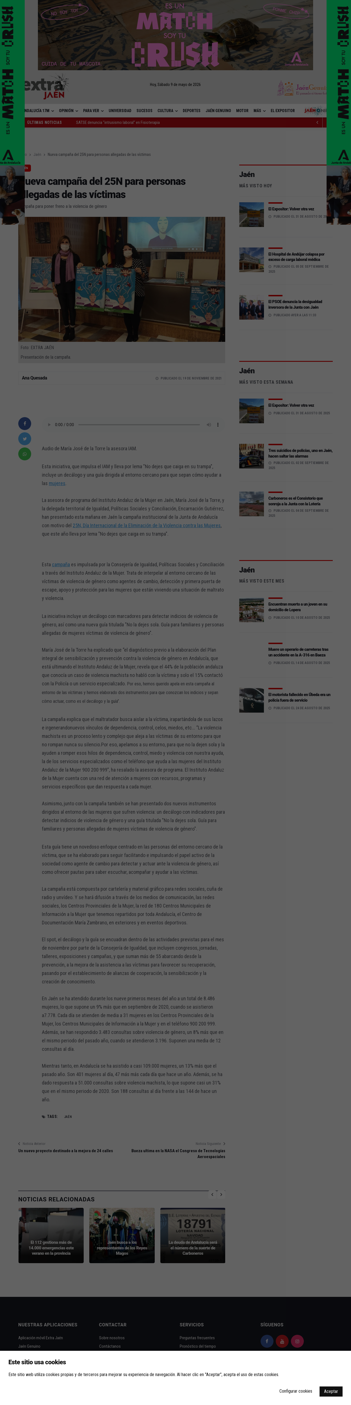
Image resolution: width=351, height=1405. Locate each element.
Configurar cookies (295, 1391)
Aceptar (331, 1391)
